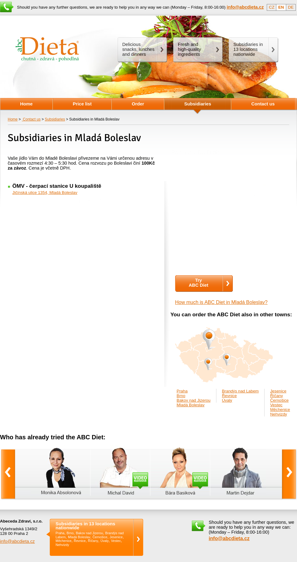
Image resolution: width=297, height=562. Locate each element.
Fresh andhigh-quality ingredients (189, 49)
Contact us (31, 119)
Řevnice (229, 395)
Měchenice (280, 409)
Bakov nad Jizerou (194, 400)
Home (13, 119)
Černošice (279, 400)
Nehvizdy (278, 414)
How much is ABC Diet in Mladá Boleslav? (221, 302)
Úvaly (227, 400)
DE (291, 7)
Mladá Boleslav (190, 405)
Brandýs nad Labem (240, 391)
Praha (182, 391)
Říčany (276, 395)
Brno (181, 395)
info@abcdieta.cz (17, 541)
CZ (271, 7)
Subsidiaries (55, 119)
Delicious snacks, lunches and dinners (138, 49)
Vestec (276, 405)
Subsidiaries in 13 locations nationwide (85, 526)
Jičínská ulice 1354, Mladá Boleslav (44, 192)
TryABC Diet (198, 283)
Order (138, 103)
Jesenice (278, 391)
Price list (82, 103)
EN (281, 7)
